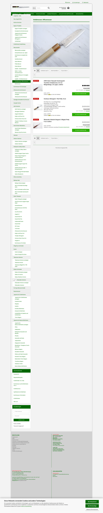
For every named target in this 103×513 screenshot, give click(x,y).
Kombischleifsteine (19, 311)
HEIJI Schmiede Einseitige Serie (21, 188)
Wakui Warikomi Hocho (20, 279)
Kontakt (14, 448)
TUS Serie (17, 231)
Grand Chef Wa (18, 221)
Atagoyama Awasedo (20, 345)
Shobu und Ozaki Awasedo (21, 356)
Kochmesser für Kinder (20, 245)
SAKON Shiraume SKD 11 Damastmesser (21, 171)
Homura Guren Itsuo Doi (20, 121)
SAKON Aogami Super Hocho (22, 156)
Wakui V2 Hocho (19, 277)
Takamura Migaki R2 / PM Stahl (21, 268)
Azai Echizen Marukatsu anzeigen (20, 131)
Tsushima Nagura (19, 364)
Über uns (16, 404)
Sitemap (14, 449)
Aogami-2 (17, 216)
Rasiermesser (17, 294)
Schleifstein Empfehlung (66, 14)
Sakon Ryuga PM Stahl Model (22, 174)
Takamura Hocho (19, 265)
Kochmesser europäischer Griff (21, 58)
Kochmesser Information (19, 397)
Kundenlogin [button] (76, 2)
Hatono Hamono (17, 141)
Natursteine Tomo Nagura (21, 361)
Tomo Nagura (18, 320)
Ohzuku (16, 338)
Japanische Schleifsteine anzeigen (21, 300)
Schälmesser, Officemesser (21, 84)
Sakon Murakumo (19, 176)
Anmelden (21, 422)
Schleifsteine (17, 401)
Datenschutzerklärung (26, 506)
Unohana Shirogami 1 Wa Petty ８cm (55, 101)
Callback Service (16, 451)
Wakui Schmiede (18, 272)
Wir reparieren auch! (22, 483)
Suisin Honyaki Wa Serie (20, 257)
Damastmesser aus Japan (21, 55)
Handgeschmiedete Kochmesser (21, 102)
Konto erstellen (17, 426)
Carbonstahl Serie (19, 224)
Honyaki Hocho (17, 105)
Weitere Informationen (92, 509)
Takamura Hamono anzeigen (21, 262)
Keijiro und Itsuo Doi (19, 119)
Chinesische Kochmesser (20, 92)
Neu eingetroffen (29, 14)
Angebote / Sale (16, 14)
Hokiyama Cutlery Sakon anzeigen (20, 152)
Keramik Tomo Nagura (20, 359)
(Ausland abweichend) (64, 129)
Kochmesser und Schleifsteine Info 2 (21, 387)
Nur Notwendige (92, 506)
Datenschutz (15, 442)
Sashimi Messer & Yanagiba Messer (21, 78)
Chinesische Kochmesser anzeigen (21, 96)
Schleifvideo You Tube (19, 383)
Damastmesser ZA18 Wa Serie (21, 211)
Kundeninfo (16, 376)
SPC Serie (17, 228)
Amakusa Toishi (18, 366)
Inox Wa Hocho (18, 214)
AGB (13, 441)
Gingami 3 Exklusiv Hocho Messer (21, 124)
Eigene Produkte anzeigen (21, 31)
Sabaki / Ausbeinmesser (20, 71)
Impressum (15, 439)
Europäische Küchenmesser (21, 33)
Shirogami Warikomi (19, 114)
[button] (34, 73)
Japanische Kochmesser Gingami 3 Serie (21, 36)
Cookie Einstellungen (17, 453)
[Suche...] (34, 7)
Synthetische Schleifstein (20, 394)
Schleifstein (18, 44)
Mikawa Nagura (18, 352)
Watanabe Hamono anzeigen (21, 285)
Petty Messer (18, 66)
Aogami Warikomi (19, 116)
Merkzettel (85, 2)
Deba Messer (18, 68)
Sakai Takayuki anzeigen (21, 201)
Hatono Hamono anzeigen (21, 144)
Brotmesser (17, 86)
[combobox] (45, 73)
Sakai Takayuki (17, 199)
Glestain (16, 137)
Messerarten (79, 14)
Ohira (16, 329)
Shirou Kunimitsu (18, 179)
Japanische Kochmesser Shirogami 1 (21, 40)
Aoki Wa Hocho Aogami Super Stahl (22, 205)
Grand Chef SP (18, 219)
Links (13, 452)
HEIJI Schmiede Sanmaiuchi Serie (21, 195)
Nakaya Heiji (17, 183)
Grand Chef (17, 226)
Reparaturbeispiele (18, 380)
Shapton (17, 306)
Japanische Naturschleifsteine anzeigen (21, 326)
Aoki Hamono (17, 109)
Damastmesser (18, 208)
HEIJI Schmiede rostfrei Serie (22, 192)
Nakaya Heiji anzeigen (20, 185)
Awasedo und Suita (19, 340)
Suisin (15, 251)
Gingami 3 (17, 243)
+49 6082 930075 (57, 439)
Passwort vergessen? (19, 428)
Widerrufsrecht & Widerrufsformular (20, 445)
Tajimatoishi (18, 343)
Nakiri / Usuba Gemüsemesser (18, 74)
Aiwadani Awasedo (19, 354)
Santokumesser (18, 61)
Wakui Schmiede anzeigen (21, 274)
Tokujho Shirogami (19, 238)
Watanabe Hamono (20, 282)
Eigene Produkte (52, 14)
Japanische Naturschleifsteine (21, 323)
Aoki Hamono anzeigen (20, 111)
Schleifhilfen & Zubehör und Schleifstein (21, 316)
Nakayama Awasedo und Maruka (21, 335)
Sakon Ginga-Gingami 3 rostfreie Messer (20, 159)
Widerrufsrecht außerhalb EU (19, 446)
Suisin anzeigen (18, 254)
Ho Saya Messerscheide (19, 290)
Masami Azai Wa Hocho (20, 135)
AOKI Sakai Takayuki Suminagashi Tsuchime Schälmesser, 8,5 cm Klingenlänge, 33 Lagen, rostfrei (54, 85)
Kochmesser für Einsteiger (20, 89)
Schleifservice (17, 391)
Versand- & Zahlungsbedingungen (20, 443)
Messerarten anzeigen (20, 53)
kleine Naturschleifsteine (21, 368)
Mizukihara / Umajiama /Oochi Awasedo (22, 348)
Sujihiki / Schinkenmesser (21, 81)
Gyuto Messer (18, 64)
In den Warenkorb (80, 96)
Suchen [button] (67, 2)
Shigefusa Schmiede (18, 248)
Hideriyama (17, 332)
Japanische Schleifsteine (20, 297)
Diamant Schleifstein (20, 313)
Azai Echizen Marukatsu (19, 128)
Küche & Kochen (40, 14)
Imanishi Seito (19, 304)
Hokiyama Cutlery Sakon (19, 149)
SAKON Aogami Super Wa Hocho (21, 167)
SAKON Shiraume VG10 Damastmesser (20, 163)
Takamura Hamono (18, 260)
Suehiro (16, 308)
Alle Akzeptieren (92, 501)
